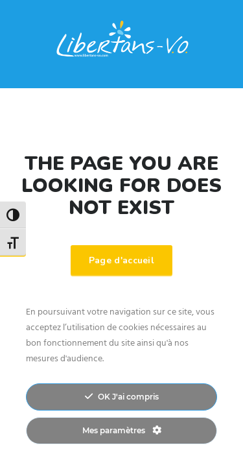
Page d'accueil (121, 260)
